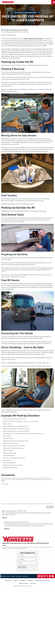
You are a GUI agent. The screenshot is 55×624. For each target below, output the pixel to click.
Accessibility (22, 580)
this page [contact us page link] (3, 480)
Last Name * (21, 559)
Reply (4, 517)
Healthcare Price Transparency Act (42, 580)
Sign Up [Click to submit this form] (22, 567)
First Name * (21, 555)
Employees (18, 576)
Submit (50, 507)
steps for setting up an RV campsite (33, 38)
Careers (13, 576)
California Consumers (23, 583)
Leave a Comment (5, 483)
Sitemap (15, 580)
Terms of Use (33, 583)
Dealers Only (25, 576)
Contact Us (30, 580)
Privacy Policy (24, 548)
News (9, 576)
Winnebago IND (3, 576)
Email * (20, 563)
